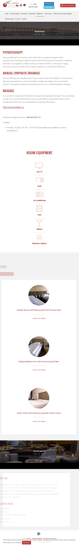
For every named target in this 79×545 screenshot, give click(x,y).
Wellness (40, 13)
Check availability (68, 5)
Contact (24, 19)
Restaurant (32, 13)
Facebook (49, 4)
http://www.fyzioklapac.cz (13, 107)
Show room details (38, 318)
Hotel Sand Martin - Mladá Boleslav (41, 539)
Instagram (49, 7)
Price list (17, 19)
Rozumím (26, 542)
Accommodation (15, 13)
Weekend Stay (9, 19)
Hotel (6, 13)
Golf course (48, 13)
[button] (6, 454)
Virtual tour (24, 13)
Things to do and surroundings (62, 13)
